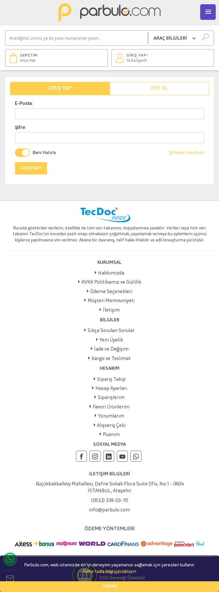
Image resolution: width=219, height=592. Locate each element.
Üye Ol (159, 88)
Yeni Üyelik (111, 340)
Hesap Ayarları (111, 388)
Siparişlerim (111, 397)
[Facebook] (81, 456)
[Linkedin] (108, 456)
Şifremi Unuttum (186, 152)
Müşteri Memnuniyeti (111, 301)
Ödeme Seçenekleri (111, 292)
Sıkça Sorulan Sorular (111, 330)
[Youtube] (122, 456)
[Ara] (77, 38)
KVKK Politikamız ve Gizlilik (111, 282)
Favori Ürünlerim (111, 407)
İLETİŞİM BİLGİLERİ (109, 474)
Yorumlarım (111, 416)
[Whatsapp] (135, 456)
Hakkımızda (111, 273)
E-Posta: (24, 103)
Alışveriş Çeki (111, 425)
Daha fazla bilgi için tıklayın (109, 571)
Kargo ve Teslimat (111, 358)
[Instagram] (95, 456)
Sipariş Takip (111, 379)
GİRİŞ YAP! (31, 168)
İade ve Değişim (111, 349)
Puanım (111, 434)
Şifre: (20, 127)
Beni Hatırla (44, 152)
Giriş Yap (59, 88)
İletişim (111, 310)
